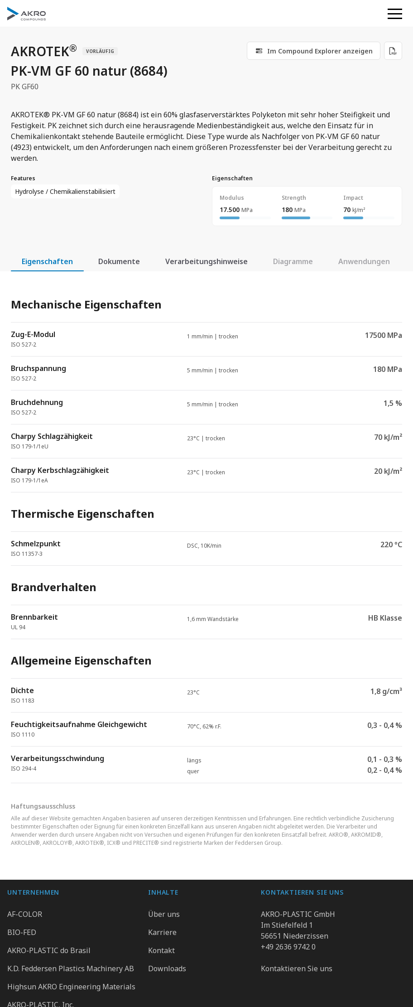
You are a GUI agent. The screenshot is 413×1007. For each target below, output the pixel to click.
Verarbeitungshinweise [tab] (206, 261)
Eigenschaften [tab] (47, 261)
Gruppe (97, 985)
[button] (395, 13)
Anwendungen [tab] (364, 261)
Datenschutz (146, 985)
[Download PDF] (393, 51)
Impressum (202, 985)
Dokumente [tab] (119, 261)
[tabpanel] (206, 532)
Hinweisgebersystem (273, 985)
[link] (313, 51)
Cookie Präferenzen (345, 985)
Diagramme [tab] (293, 261)
